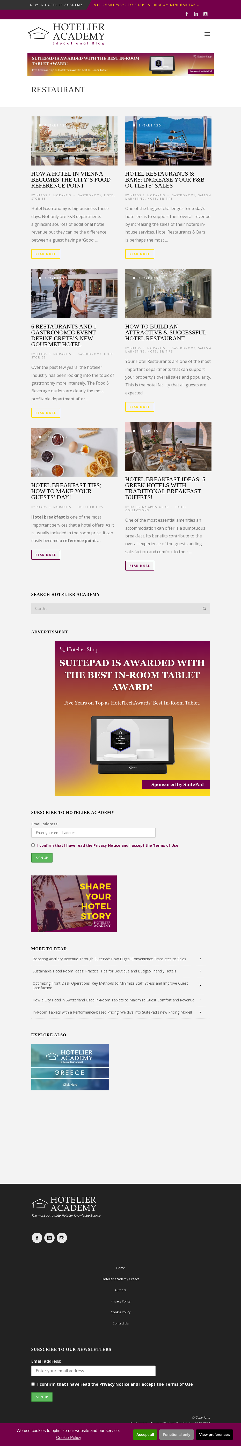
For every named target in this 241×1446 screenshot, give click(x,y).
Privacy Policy (120, 1301)
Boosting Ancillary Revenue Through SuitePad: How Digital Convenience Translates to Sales (109, 958)
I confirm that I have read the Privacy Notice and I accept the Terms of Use (107, 845)
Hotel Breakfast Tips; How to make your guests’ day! (66, 491)
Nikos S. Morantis (53, 195)
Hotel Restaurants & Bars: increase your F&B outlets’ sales (165, 179)
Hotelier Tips (160, 198)
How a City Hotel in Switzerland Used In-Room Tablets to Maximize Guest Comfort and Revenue (113, 1000)
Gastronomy (89, 195)
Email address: (45, 823)
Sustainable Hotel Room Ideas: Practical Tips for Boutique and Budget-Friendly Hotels (104, 971)
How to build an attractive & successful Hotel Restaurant (166, 332)
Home (120, 1268)
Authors (120, 1290)
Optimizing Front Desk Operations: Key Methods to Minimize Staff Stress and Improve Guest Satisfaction (110, 985)
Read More (45, 254)
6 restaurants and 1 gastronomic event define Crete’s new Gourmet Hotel (64, 335)
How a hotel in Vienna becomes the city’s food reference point (71, 179)
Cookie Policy (68, 1437)
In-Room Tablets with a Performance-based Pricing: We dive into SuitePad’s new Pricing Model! (112, 1012)
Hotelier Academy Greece (121, 1279)
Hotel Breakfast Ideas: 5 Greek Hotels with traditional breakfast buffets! (165, 488)
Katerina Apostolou (149, 507)
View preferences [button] (214, 1435)
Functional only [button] (176, 1435)
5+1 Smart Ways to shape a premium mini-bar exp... (147, 5)
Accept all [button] (145, 1435)
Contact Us (121, 1323)
